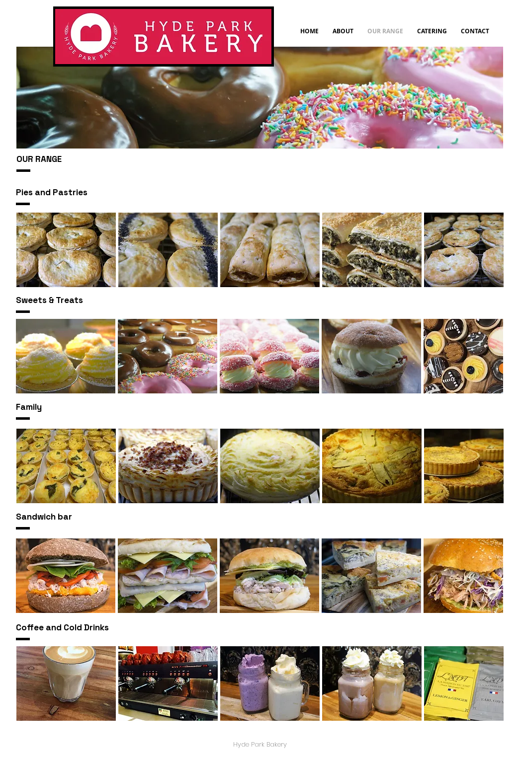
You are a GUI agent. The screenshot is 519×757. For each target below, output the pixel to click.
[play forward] (491, 250)
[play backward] (28, 250)
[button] (66, 250)
